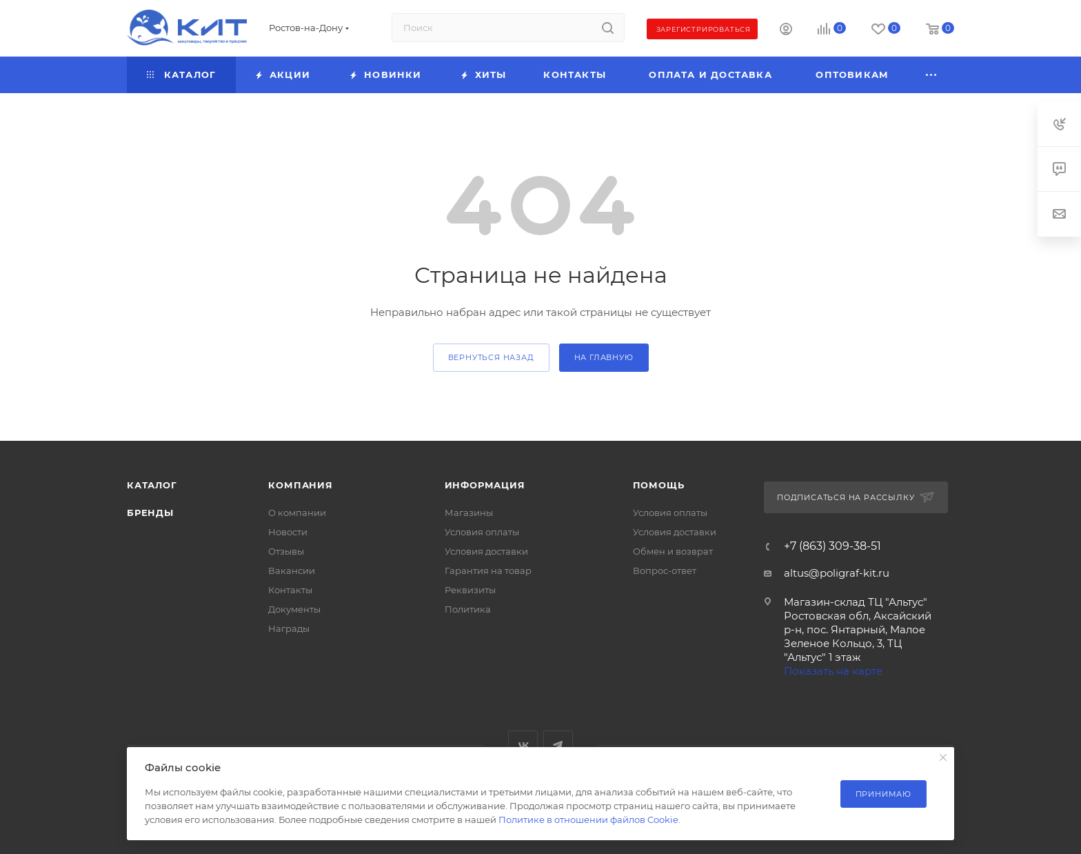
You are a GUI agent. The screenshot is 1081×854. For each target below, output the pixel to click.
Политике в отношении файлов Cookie (588, 819)
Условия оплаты (482, 531)
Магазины (469, 512)
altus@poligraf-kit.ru (836, 572)
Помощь (659, 484)
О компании (297, 512)
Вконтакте (523, 745)
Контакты (290, 589)
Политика (468, 609)
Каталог (152, 484)
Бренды (150, 512)
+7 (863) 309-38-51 (832, 546)
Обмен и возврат (673, 551)
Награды (289, 628)
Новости (287, 531)
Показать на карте (833, 670)
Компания (300, 484)
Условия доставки (486, 551)
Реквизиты (470, 589)
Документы (294, 609)
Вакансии (291, 570)
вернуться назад (491, 357)
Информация (485, 484)
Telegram (558, 745)
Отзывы (286, 551)
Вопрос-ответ (664, 570)
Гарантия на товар (488, 570)
